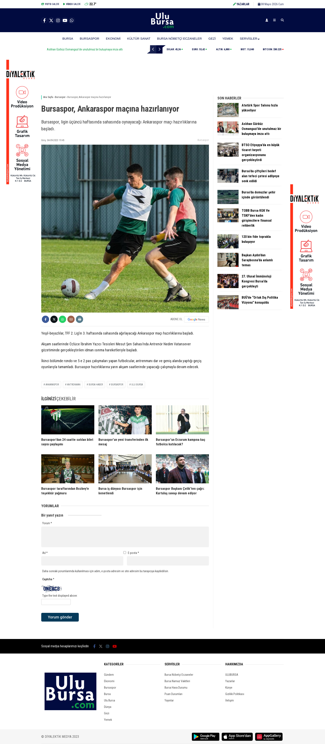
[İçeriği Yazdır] (79, 319)
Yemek (227, 38)
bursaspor (117, 384)
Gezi (212, 38)
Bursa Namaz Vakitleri (177, 681)
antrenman (73, 384)
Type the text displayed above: (60, 595)
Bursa (67, 38)
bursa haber (96, 384)
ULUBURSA (231, 674)
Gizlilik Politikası (234, 694)
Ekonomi (113, 38)
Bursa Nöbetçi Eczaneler (179, 38)
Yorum (47, 523)
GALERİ (50, 4)
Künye (228, 687)
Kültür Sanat (138, 38)
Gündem (109, 674)
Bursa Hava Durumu (176, 687)
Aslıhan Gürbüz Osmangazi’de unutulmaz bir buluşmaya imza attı (110, 49)
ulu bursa (137, 384)
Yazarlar (230, 681)
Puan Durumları (173, 694)
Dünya (107, 707)
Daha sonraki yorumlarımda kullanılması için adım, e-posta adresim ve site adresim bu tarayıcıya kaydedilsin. (105, 571)
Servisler (248, 38)
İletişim (229, 700)
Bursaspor (89, 38)
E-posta (133, 553)
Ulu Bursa (109, 700)
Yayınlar (169, 700)
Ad (45, 553)
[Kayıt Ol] (267, 20)
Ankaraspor (52, 384)
